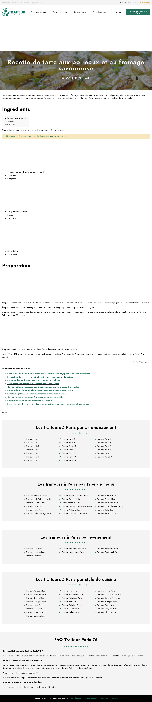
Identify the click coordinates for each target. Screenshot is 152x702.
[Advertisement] (76, 35)
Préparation (10, 124)
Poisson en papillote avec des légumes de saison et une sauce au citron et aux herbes (48, 404)
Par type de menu (61, 12)
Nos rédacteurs (76, 698)
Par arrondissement (39, 12)
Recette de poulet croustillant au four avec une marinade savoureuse (40, 390)
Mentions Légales (91, 698)
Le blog (118, 12)
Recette (87, 78)
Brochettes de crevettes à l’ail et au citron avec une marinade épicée (40, 377)
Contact (115, 698)
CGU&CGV (105, 698)
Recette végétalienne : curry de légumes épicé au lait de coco (37, 393)
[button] (138, 12)
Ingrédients (9, 121)
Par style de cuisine (101, 12)
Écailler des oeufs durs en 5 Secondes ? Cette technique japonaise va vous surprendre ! (49, 373)
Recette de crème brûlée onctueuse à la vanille (29, 400)
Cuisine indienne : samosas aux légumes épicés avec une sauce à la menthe (43, 387)
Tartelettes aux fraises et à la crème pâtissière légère (33, 383)
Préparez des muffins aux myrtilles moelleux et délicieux (34, 380)
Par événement (81, 12)
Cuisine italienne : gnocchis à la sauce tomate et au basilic (35, 397)
